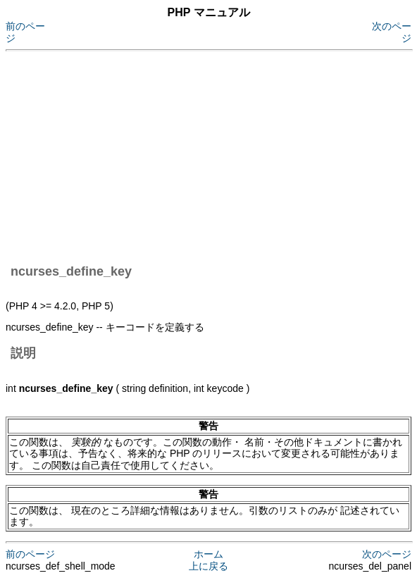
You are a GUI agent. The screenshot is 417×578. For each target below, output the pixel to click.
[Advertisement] (211, 155)
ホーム (208, 554)
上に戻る (208, 566)
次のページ (386, 554)
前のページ (30, 554)
